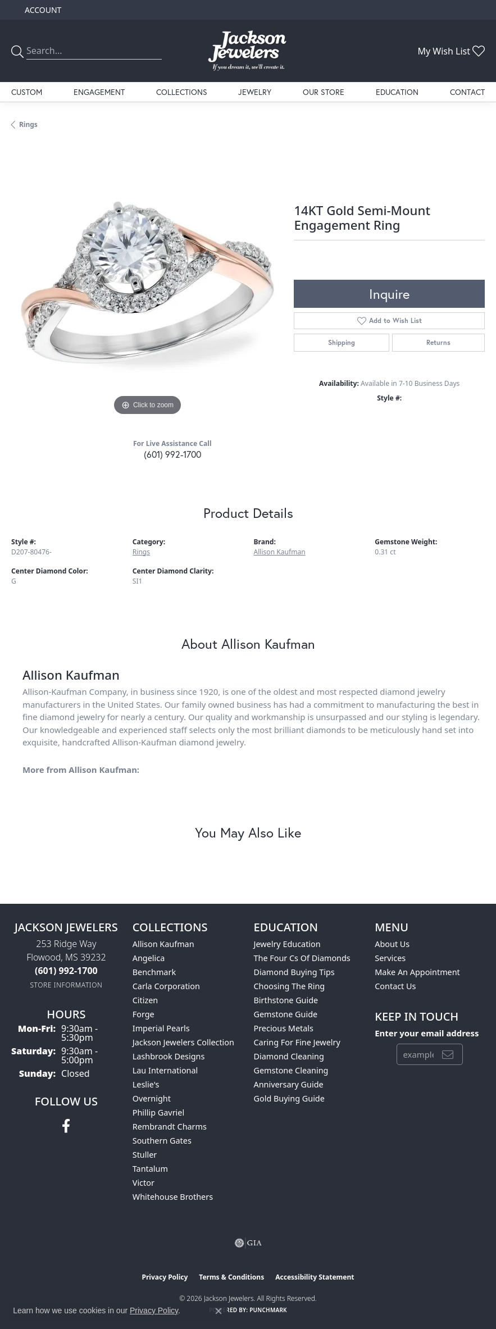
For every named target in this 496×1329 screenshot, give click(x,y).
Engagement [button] (99, 92)
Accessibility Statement (314, 1277)
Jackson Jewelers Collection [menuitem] (183, 1042)
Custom (26, 92)
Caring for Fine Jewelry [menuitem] (297, 1042)
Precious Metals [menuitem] (283, 1028)
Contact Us (395, 986)
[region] (147, 282)
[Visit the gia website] (248, 1243)
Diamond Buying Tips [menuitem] (294, 972)
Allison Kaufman (280, 552)
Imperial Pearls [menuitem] (161, 1028)
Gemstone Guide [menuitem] (286, 1014)
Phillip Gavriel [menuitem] (158, 1112)
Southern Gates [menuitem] (162, 1140)
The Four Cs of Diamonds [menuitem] (302, 958)
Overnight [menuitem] (152, 1098)
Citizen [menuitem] (145, 1000)
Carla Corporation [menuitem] (166, 986)
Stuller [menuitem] (145, 1154)
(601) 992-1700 (172, 454)
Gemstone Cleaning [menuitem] (291, 1070)
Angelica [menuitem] (149, 958)
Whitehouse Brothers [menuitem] (173, 1196)
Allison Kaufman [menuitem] (163, 944)
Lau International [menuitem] (165, 1070)
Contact (467, 92)
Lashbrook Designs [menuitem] (169, 1056)
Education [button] (397, 92)
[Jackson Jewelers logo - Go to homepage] (248, 51)
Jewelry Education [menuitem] (287, 944)
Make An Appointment (417, 972)
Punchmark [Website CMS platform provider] (268, 1310)
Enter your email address (427, 1033)
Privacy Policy (165, 1277)
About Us (392, 944)
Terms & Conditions (231, 1277)
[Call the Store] (66, 970)
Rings (28, 124)
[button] (41, 10)
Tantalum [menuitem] (150, 1168)
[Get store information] (66, 985)
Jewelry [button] (254, 92)
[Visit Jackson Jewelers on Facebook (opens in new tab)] (66, 1126)
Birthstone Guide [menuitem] (286, 1000)
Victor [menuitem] (143, 1182)
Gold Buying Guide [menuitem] (289, 1098)
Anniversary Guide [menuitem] (289, 1084)
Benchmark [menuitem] (154, 972)
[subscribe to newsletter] (447, 1054)
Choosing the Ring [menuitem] (289, 986)
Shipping (341, 342)
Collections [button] (181, 92)
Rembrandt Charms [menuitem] (170, 1126)
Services (390, 958)
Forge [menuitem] (143, 1014)
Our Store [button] (323, 92)
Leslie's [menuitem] (146, 1084)
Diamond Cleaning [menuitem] (289, 1056)
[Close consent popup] (218, 1311)
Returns (438, 342)
